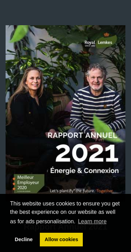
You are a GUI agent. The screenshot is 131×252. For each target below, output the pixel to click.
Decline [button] (23, 239)
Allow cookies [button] (61, 239)
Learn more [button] (92, 221)
